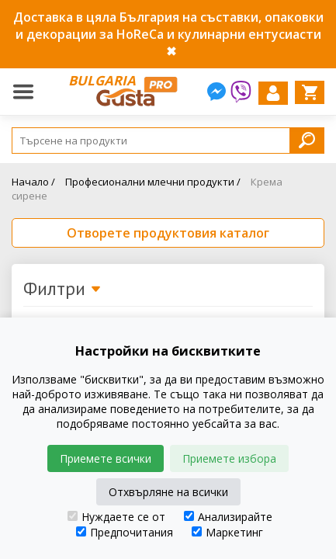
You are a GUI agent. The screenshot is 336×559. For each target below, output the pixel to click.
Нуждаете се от (116, 516)
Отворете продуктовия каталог (168, 232)
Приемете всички (105, 458)
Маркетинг (227, 532)
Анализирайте (228, 516)
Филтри (62, 290)
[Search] (168, 140)
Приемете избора (229, 458)
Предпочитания (124, 532)
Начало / (33, 182)
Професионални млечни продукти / (153, 182)
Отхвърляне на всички (168, 491)
